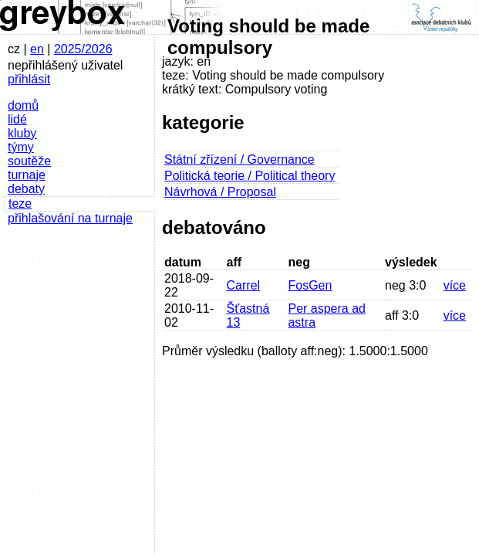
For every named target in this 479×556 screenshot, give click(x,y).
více (455, 285)
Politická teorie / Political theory (249, 175)
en (37, 49)
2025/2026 (83, 49)
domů (23, 105)
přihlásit (29, 79)
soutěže (29, 161)
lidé (17, 119)
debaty (26, 188)
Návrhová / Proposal (220, 191)
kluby (22, 133)
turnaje (27, 174)
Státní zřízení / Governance (239, 159)
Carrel (244, 285)
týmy (21, 147)
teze (20, 203)
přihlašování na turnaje (70, 218)
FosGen (310, 285)
